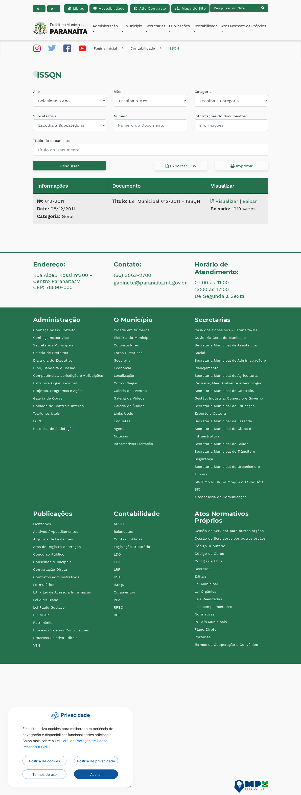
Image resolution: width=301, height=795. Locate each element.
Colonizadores (126, 345)
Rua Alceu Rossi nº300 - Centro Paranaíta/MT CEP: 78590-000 (62, 281)
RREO (118, 607)
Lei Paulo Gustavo (49, 607)
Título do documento (52, 141)
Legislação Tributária (132, 547)
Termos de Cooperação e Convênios (226, 645)
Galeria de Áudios (129, 406)
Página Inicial (105, 48)
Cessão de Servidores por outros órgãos (230, 538)
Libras (76, 8)
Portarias (203, 637)
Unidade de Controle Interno (58, 406)
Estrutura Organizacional (55, 383)
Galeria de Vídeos (129, 398)
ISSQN (173, 48)
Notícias (121, 436)
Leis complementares (213, 607)
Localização (124, 375)
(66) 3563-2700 (132, 275)
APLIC (119, 524)
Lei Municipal (206, 584)
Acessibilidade (108, 8)
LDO (117, 554)
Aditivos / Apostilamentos (55, 531)
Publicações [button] (179, 28)
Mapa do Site (190, 8)
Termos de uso (44, 774)
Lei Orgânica (205, 591)
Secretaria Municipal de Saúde (221, 444)
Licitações (42, 524)
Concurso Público (48, 554)
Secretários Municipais (53, 345)
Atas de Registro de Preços (57, 547)
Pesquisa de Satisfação (53, 429)
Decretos (202, 569)
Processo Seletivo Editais (55, 638)
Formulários (43, 585)
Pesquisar (69, 166)
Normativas (204, 614)
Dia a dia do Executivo (53, 360)
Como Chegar (126, 383)
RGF (117, 615)
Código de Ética (209, 561)
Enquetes (122, 421)
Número (121, 116)
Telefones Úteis (46, 413)
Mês (117, 92)
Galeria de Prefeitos (50, 353)
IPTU (118, 577)
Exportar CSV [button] (181, 166)
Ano (36, 92)
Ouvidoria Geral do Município (220, 338)
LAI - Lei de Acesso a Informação (62, 592)
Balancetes (123, 531)
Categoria (203, 92)
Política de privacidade (96, 761)
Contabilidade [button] (205, 28)
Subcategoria (44, 116)
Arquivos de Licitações (53, 539)
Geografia (122, 360)
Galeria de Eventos (130, 391)
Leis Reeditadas (208, 599)
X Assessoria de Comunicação (221, 497)
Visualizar (225, 201)
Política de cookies (44, 761)
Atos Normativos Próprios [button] (243, 28)
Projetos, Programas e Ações (58, 391)
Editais (200, 576)
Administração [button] (105, 28)
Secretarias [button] (155, 28)
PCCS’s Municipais (211, 622)
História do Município (133, 338)
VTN (36, 645)
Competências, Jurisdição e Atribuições (68, 375)
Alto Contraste (150, 8)
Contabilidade (142, 48)
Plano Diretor (206, 629)
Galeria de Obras (47, 398)
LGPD (37, 421)
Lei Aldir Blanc (45, 600)
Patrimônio (43, 623)
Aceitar (96, 774)
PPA (117, 600)
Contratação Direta (50, 569)
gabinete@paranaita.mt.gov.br (150, 283)
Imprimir (241, 166)
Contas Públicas (128, 539)
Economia (122, 368)
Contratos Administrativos (56, 577)
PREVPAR (41, 615)
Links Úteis (123, 413)
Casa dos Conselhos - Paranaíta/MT (226, 330)
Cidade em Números (131, 330)
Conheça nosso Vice (51, 338)
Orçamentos (124, 592)
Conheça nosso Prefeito (54, 330)
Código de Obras (209, 553)
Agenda (120, 429)
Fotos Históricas (128, 353)
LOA (117, 562)
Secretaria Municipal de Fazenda (223, 421)
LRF (117, 569)
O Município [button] (132, 28)
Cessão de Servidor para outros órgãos (229, 531)
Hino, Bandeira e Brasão (54, 368)
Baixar (250, 201)
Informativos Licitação (133, 444)
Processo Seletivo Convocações (61, 630)
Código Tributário (210, 546)
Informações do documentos (220, 116)
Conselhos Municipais (52, 562)
